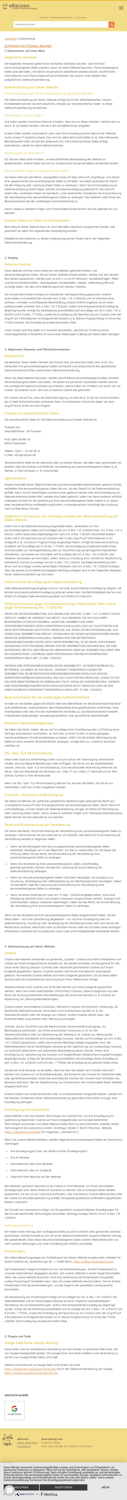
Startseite (10, 38)
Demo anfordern (27, 1442)
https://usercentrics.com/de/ (23, 1132)
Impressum (81, 17)
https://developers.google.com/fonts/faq (30, 1369)
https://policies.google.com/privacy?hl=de (31, 1373)
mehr (105, 1487)
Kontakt (44, 17)
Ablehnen (21, 1487)
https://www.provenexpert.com (93, 1261)
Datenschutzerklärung (62, 17)
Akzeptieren (63, 1487)
